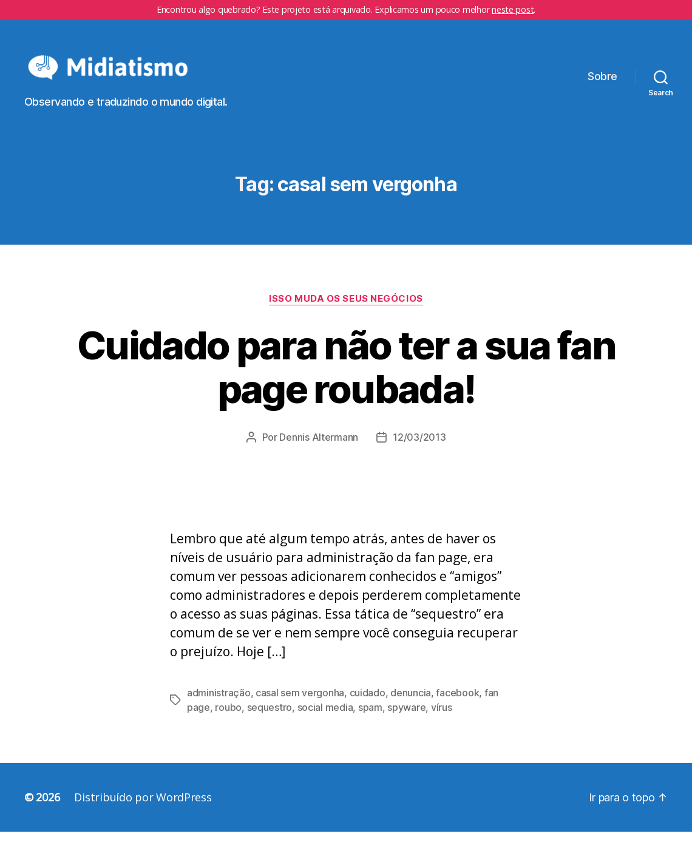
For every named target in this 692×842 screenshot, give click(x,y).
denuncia (410, 703)
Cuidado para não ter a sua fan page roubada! (346, 377)
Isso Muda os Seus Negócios (345, 308)
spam (370, 717)
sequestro (270, 717)
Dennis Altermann (318, 447)
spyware (406, 717)
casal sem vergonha (300, 703)
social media (325, 717)
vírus (441, 717)
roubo (228, 717)
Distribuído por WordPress (142, 807)
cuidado (367, 703)
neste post (513, 9)
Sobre (602, 81)
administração (219, 703)
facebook (457, 703)
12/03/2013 (419, 447)
